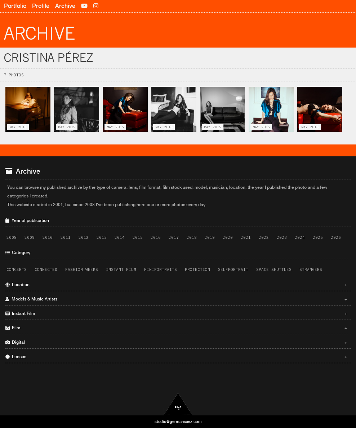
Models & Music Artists (176, 299)
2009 (30, 237)
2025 (318, 237)
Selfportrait (233, 269)
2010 (48, 237)
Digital (176, 342)
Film (176, 327)
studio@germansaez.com (178, 421)
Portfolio (15, 6)
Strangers (310, 269)
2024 (300, 237)
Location (176, 284)
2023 (282, 237)
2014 (120, 237)
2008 (11, 237)
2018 (192, 237)
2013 (102, 237)
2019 (210, 237)
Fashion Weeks (81, 269)
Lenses (176, 356)
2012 (84, 237)
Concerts (16, 269)
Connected (46, 269)
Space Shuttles (274, 269)
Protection (197, 269)
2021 (246, 237)
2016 (156, 237)
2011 (66, 237)
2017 (174, 237)
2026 (336, 237)
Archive (65, 6)
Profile (40, 6)
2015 (138, 237)
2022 (264, 237)
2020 (228, 237)
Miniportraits (160, 269)
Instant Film (121, 269)
